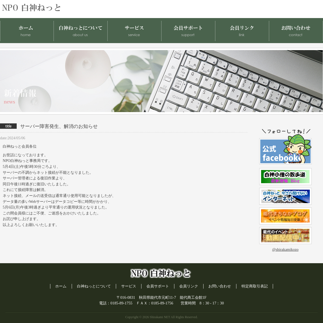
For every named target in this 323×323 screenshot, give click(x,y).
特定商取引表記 (254, 286)
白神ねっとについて (94, 286)
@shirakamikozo (285, 249)
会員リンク (188, 286)
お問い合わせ (219, 286)
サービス (128, 286)
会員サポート (157, 286)
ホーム (60, 286)
